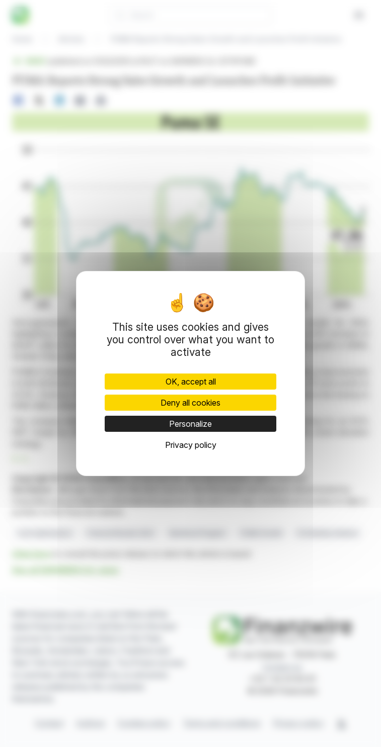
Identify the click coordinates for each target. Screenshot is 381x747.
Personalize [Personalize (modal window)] (190, 424)
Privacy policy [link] (190, 445)
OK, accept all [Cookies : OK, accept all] (191, 382)
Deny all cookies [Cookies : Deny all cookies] (190, 403)
